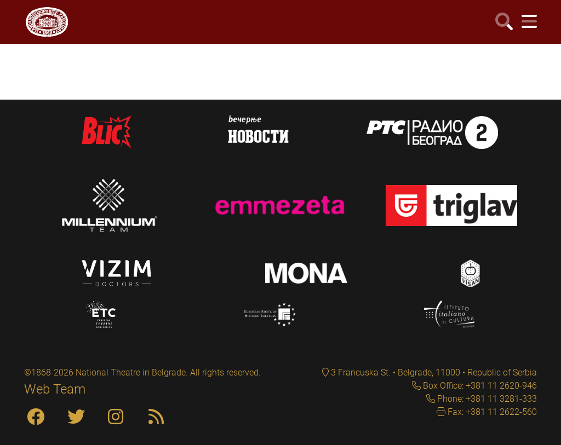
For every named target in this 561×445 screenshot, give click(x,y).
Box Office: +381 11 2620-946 (479, 385)
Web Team (54, 389)
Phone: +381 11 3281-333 (486, 399)
